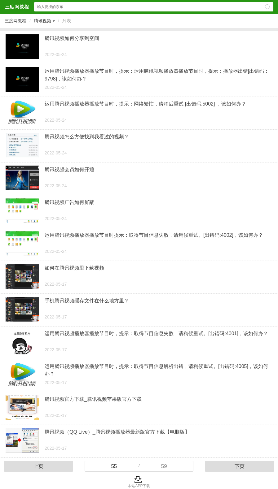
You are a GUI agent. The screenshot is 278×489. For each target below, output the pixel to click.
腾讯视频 (42, 20)
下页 (240, 466)
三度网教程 (15, 20)
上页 (38, 466)
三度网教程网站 (17, 7)
